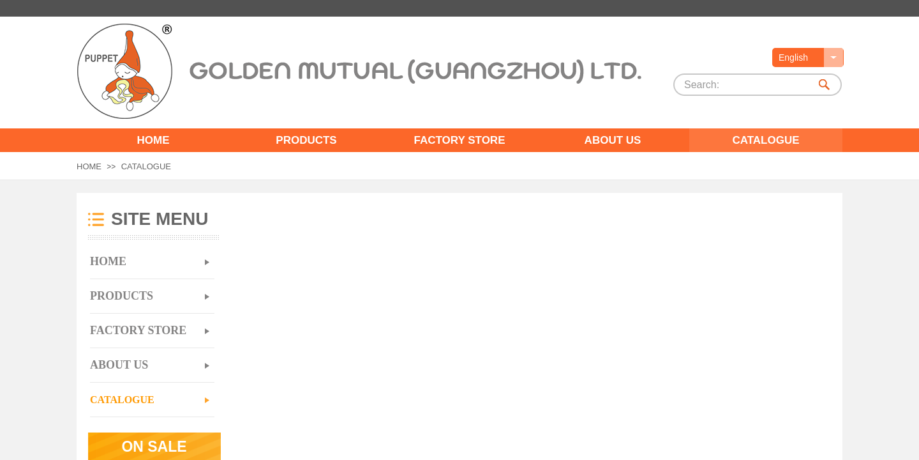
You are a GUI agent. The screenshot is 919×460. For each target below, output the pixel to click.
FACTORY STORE (459, 140)
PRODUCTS (306, 140)
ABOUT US (613, 140)
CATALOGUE (765, 140)
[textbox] (742, 85)
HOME (153, 140)
